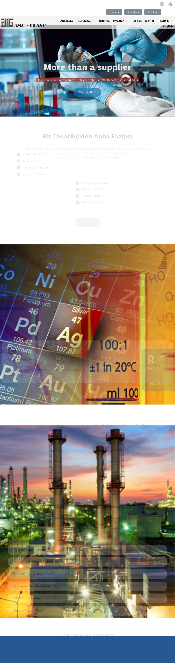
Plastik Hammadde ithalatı (151, 563)
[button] (83, 550)
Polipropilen (25, 568)
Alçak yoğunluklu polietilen (21, 558)
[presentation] (4, 544)
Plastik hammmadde (36, 563)
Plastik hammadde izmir (71, 563)
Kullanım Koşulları (108, 658)
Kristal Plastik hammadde (135, 558)
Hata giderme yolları (99, 558)
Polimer (9, 568)
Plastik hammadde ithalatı (110, 563)
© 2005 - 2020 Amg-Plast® (33, 659)
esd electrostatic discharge (63, 558)
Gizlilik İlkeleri (83, 658)
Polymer (41, 568)
